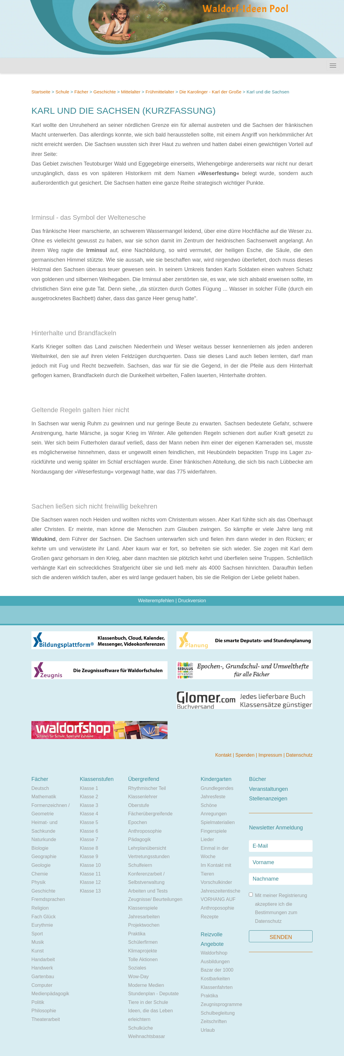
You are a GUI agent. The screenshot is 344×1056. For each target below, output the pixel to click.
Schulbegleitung (218, 1013)
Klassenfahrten (217, 987)
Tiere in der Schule (148, 1002)
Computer (41, 985)
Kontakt (224, 755)
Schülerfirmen (143, 942)
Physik (38, 882)
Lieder (207, 839)
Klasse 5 (89, 822)
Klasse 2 (89, 796)
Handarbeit (43, 959)
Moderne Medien (146, 985)
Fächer (81, 91)
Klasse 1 (89, 788)
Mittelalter (130, 91)
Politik (37, 1002)
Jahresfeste (213, 796)
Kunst (37, 950)
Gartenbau (42, 976)
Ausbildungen (215, 961)
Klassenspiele (143, 908)
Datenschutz (299, 755)
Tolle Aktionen (143, 959)
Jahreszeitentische (221, 890)
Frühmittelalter (160, 91)
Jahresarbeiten (144, 916)
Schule (62, 91)
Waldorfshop (214, 952)
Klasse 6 (89, 831)
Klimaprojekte (142, 950)
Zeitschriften (214, 1021)
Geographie (44, 856)
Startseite (40, 91)
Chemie (39, 873)
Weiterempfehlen (156, 600)
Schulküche (140, 1028)
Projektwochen (143, 925)
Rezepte (210, 916)
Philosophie (43, 1010)
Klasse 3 (89, 805)
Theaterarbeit (45, 1019)
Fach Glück (43, 916)
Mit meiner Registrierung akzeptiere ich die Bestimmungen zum (278, 908)
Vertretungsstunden (149, 856)
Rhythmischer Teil (147, 788)
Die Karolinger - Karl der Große (210, 91)
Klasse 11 (90, 873)
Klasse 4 (89, 813)
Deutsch (40, 788)
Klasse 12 (90, 882)
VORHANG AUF (218, 899)
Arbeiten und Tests (148, 890)
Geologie (41, 865)
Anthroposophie (145, 831)
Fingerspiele (214, 831)
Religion (40, 908)
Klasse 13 (90, 890)
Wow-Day (138, 976)
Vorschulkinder (216, 882)
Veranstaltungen (268, 789)
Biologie (39, 848)
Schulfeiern (140, 865)
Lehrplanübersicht (147, 848)
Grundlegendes (217, 788)
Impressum (271, 755)
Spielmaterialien (218, 822)
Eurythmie (42, 925)
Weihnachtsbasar (146, 1036)
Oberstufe (138, 805)
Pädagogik (139, 839)
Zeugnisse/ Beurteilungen (155, 899)
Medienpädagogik (50, 993)
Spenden (245, 755)
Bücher (257, 779)
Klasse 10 (90, 865)
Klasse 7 (89, 839)
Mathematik (43, 796)
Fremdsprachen (48, 899)
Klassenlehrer (142, 796)
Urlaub (208, 1030)
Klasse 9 (89, 856)
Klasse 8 (89, 848)
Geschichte (104, 91)
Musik (37, 942)
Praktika (136, 933)
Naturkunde (43, 839)
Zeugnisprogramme (221, 1004)
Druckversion (192, 600)
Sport (37, 933)
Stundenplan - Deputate (153, 993)
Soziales (137, 967)
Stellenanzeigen (268, 799)
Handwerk (42, 967)
